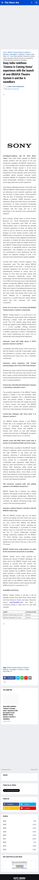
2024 (19, 828)
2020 (19, 842)
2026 (19, 821)
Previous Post (6, 769)
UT (11, 671)
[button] (2, 2)
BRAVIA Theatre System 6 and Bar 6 (18, 667)
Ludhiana (20, 669)
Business (6, 669)
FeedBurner (23, 868)
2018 (19, 850)
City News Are (12, 2)
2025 (19, 825)
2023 (19, 832)
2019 (19, 846)
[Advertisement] (19, 27)
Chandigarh (13, 669)
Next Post (34, 769)
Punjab (26, 669)
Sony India (6, 671)
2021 (19, 839)
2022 (19, 835)
